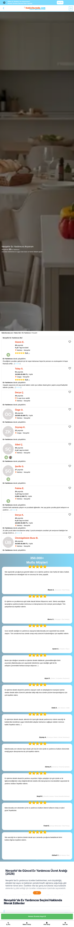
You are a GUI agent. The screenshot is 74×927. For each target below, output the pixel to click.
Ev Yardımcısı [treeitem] (26, 333)
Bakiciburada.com (7, 333)
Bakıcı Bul (17, 333)
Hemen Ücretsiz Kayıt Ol (37, 916)
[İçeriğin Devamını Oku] (37, 892)
